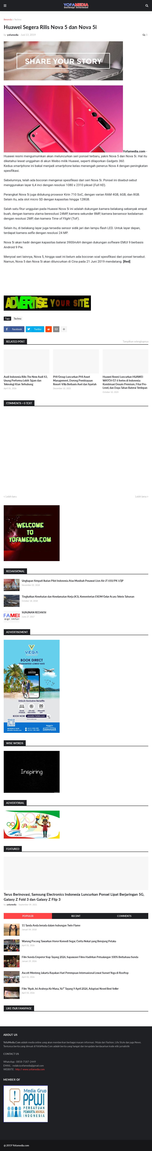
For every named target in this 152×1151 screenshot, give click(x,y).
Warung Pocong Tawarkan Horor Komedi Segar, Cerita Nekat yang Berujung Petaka (69, 941)
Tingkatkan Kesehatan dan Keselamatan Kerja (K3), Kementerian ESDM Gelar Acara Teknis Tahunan (78, 596)
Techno (17, 19)
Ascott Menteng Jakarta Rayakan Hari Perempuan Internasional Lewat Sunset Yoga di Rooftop (75, 972)
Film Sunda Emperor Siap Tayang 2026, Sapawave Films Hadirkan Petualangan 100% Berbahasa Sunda (80, 957)
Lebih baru (11, 496)
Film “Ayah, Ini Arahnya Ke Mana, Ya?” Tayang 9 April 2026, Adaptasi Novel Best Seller (70, 988)
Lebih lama (140, 496)
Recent (75, 915)
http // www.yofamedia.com (30, 1069)
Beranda (8, 19)
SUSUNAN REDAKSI (34, 612)
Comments (124, 915)
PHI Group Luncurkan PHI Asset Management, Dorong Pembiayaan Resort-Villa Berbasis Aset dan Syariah (74, 380)
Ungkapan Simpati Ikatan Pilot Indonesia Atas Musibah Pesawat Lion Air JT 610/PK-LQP (73, 580)
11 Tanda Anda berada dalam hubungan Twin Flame (51, 925)
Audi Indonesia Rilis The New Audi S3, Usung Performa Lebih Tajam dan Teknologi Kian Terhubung (26, 380)
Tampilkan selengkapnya (135, 341)
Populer (27, 915)
